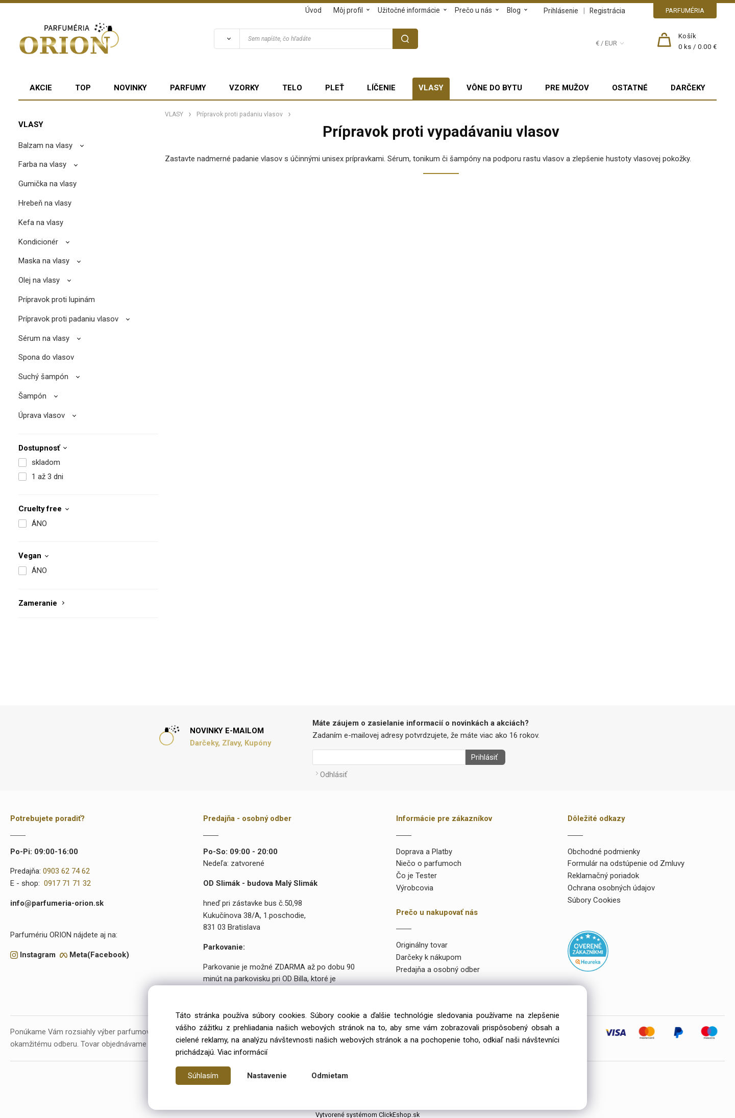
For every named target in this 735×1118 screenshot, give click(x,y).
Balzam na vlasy (45, 145)
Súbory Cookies (594, 897)
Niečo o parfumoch (428, 860)
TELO (292, 87)
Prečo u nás (473, 10)
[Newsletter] (388, 757)
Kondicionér (38, 241)
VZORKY (244, 87)
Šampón (32, 396)
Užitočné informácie (409, 10)
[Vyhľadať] (226, 39)
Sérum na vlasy (43, 338)
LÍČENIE (381, 87)
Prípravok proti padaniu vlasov (68, 319)
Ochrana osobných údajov (611, 884)
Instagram (38, 951)
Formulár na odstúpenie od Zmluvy (626, 860)
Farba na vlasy (42, 164)
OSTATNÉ (630, 87)
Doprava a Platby (424, 848)
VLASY (431, 87)
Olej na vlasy (39, 280)
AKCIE (41, 87)
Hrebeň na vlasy (44, 203)
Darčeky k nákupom (428, 954)
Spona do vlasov (46, 357)
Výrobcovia (414, 884)
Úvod (313, 10)
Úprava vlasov (41, 415)
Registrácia (607, 11)
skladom (46, 462)
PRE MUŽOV (567, 87)
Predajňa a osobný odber (438, 966)
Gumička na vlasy (47, 183)
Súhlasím (203, 1075)
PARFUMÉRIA (685, 10)
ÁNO (39, 523)
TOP (83, 87)
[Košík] (697, 42)
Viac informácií (242, 1052)
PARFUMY (188, 87)
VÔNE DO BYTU (494, 87)
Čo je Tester (416, 872)
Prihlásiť (481, 757)
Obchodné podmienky (604, 848)
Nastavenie (267, 1075)
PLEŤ (334, 87)
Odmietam (329, 1075)
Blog (514, 10)
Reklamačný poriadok (603, 872)
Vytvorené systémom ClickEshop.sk (367, 1111)
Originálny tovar (422, 942)
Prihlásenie (561, 11)
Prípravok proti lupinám (56, 299)
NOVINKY (130, 87)
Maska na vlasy (43, 260)
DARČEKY (688, 87)
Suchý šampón (43, 376)
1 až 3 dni (47, 477)
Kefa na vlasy (40, 222)
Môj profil (348, 10)
